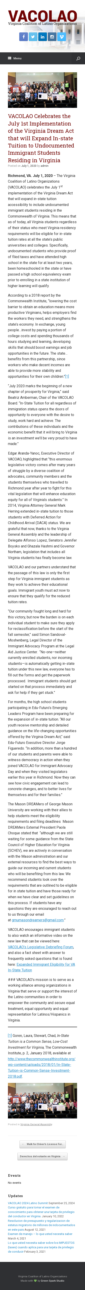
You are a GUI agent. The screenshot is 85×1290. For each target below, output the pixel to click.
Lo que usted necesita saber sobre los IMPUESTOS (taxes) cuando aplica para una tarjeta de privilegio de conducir (41, 1247)
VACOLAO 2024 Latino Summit (28, 1203)
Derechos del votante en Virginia (42, 1156)
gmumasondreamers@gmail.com (38, 920)
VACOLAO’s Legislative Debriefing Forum (40, 947)
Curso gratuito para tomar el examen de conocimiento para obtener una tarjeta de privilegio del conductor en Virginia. (41, 1212)
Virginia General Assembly (36, 1124)
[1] (67, 376)
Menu (15, 58)
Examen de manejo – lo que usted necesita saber (40, 1234)
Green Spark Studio (52, 1280)
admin (45, 165)
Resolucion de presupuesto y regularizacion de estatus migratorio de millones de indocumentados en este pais (41, 1225)
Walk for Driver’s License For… (42, 1144)
